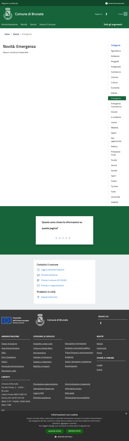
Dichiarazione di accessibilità (77, 397)
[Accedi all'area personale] (114, 3)
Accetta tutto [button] (55, 431)
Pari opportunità (116, 140)
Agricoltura (116, 50)
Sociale (114, 170)
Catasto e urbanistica (42, 361)
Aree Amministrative (10, 348)
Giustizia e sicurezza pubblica (77, 348)
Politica (114, 146)
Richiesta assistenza (42, 397)
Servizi (114, 165)
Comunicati (101, 348)
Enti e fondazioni (9, 357)
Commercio (116, 71)
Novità (16, 34)
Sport (113, 175)
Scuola (114, 159)
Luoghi (100, 365)
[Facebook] (102, 14)
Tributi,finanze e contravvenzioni (79, 352)
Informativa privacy (73, 388)
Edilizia (114, 92)
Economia (115, 87)
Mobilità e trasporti (41, 366)
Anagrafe (115, 61)
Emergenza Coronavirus (116, 105)
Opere (113, 132)
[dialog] (64, 426)
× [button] (126, 414)
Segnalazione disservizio (43, 388)
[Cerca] (124, 14)
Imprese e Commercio (42, 357)
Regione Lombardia (10, 3)
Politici (4, 361)
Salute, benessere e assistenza (78, 361)
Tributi (114, 181)
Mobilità (114, 127)
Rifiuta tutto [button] (75, 431)
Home (7, 34)
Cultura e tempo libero (42, 348)
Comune (114, 77)
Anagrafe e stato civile (42, 343)
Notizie (100, 343)
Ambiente (115, 56)
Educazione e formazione (75, 343)
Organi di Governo (9, 343)
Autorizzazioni (71, 366)
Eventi (99, 369)
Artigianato (116, 66)
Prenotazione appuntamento (45, 384)
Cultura (114, 82)
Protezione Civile (115, 153)
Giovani (114, 111)
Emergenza (116, 98)
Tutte (113, 191)
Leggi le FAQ (38, 393)
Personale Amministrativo (13, 366)
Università (115, 196)
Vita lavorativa (39, 352)
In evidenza (116, 117)
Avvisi (99, 352)
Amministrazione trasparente (77, 384)
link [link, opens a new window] (88, 426)
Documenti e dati (9, 370)
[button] (64, 436)
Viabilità (114, 202)
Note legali (69, 393)
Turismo (114, 186)
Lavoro (114, 122)
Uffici (4, 352)
